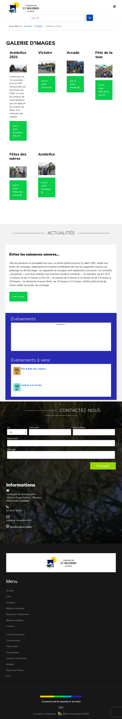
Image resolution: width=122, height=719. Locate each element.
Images (10, 664)
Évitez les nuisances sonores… (34, 254)
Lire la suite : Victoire (46, 84)
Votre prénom (80, 427)
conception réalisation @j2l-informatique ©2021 (61, 713)
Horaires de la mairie (21, 526)
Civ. (8, 427)
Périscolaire (12, 646)
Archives (10, 602)
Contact (10, 626)
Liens (8, 596)
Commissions (13, 640)
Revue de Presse (15, 670)
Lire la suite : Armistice (46, 187)
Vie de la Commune (16, 658)
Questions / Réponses (17, 614)
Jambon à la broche (31, 385)
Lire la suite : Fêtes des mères (18, 190)
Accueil (10, 590)
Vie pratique (12, 652)
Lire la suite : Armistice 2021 (17, 130)
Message (11, 449)
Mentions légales (15, 620)
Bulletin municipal (15, 608)
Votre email (13, 438)
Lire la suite (18, 296)
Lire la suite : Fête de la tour (103, 89)
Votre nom (34, 427)
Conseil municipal (15, 634)
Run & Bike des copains (33, 368)
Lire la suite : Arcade (74, 84)
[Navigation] (114, 6)
